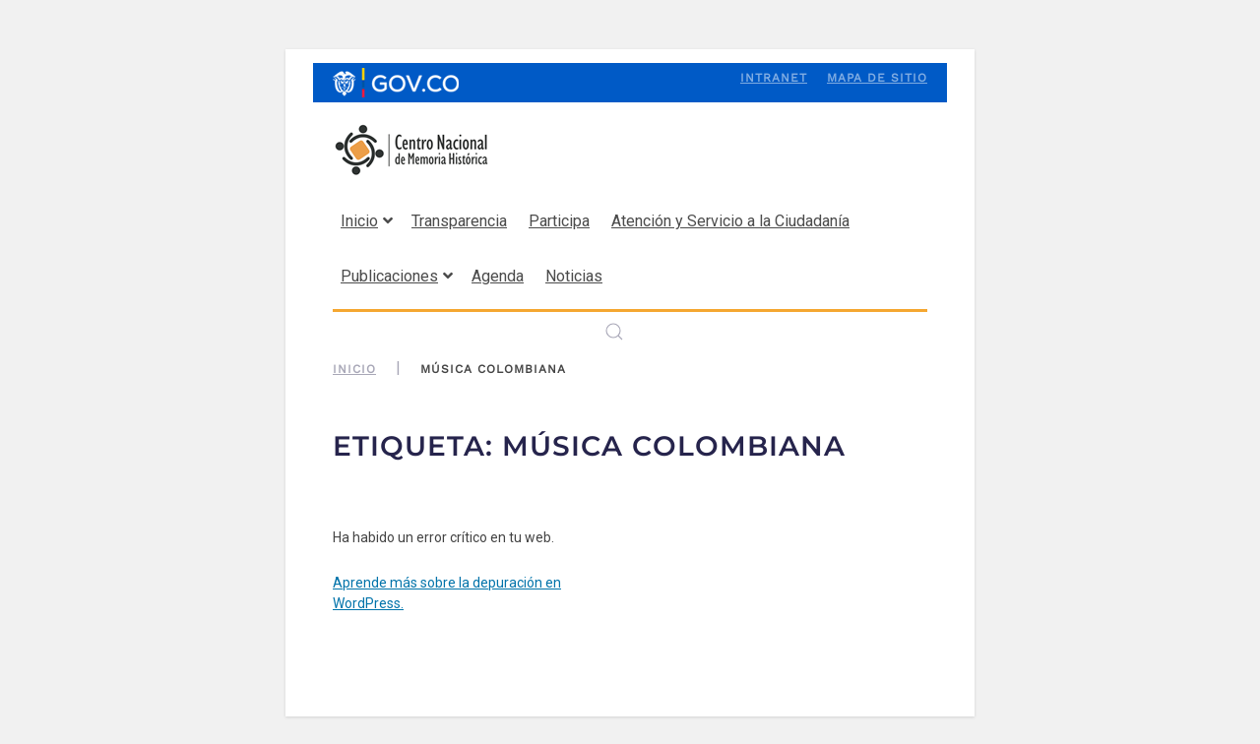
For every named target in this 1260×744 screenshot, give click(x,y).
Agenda (498, 276)
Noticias (573, 276)
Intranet (773, 78)
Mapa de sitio (877, 78)
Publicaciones (397, 276)
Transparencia (459, 221)
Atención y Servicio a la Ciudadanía (730, 221)
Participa (559, 221)
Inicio (367, 221)
